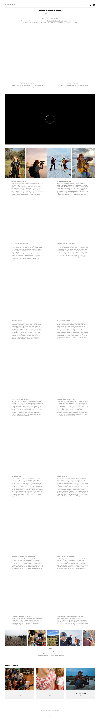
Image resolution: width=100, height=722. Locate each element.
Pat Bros (80, 401)
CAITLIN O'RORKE (10, 5)
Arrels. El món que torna (67, 185)
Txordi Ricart (38, 618)
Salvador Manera (16, 401)
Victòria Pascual (15, 323)
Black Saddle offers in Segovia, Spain (57, 21)
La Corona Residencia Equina (19, 254)
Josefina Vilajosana (16, 559)
